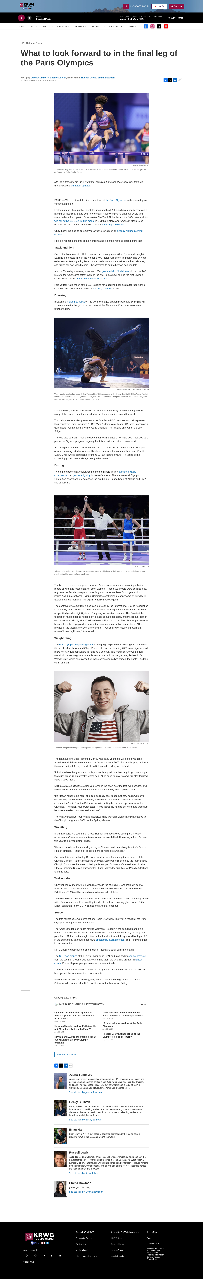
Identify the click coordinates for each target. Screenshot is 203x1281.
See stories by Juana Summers (86, 1093)
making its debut (76, 303)
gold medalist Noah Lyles (115, 272)
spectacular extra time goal (110, 941)
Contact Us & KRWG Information (125, 1234)
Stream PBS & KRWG (85, 1234)
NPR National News (31, 44)
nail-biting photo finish (113, 226)
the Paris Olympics (116, 201)
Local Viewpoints (118, 1258)
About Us (97, 28)
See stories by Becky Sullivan (85, 1121)
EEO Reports (152, 1254)
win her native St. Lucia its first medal (74, 222)
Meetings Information (155, 1250)
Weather (150, 1240)
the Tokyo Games (102, 290)
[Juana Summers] (60, 1082)
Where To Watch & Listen (86, 1258)
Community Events (83, 1240)
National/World (117, 1252)
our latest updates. (81, 187)
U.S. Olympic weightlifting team (76, 646)
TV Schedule (81, 1246)
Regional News (117, 1246)
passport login (140, 7)
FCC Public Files (154, 1252)
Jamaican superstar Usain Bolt (91, 280)
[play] (21, 19)
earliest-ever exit (137, 957)
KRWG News (116, 1240)
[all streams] (175, 19)
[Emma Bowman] (60, 1191)
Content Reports (153, 1259)
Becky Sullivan (58, 79)
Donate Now (152, 1234)
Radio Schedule (82, 1252)
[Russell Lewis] (60, 1160)
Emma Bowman (106, 79)
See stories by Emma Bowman (86, 1193)
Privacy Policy (152, 1261)
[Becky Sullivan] (60, 1110)
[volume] (29, 20)
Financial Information (155, 1256)
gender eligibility (81, 477)
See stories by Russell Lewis (84, 1174)
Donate (178, 7)
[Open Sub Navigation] (26, 28)
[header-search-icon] (126, 7)
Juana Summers (40, 79)
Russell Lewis (88, 79)
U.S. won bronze (68, 957)
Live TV (160, 7)
